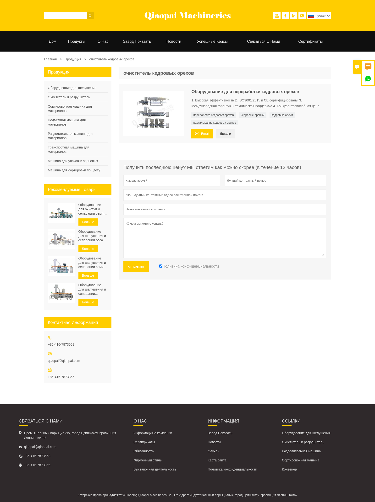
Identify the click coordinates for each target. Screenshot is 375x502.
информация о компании (152, 433)
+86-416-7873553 (61, 344)
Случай (213, 451)
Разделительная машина (301, 451)
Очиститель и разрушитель (69, 97)
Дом (52, 41)
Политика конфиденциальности (232, 469)
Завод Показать (137, 41)
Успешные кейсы (212, 41)
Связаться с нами (263, 41)
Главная (50, 59)
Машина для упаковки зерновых (73, 161)
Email (202, 133)
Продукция (73, 59)
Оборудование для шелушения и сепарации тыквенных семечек (92, 289)
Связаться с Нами (40, 421)
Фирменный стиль (147, 460)
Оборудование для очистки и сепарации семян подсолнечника (91, 209)
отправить (136, 266)
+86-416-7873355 (61, 377)
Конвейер (289, 469)
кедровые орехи (282, 115)
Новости (173, 41)
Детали (225, 134)
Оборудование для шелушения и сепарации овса (92, 236)
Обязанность (143, 451)
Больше (88, 222)
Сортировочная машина (300, 460)
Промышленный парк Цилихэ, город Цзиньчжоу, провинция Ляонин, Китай (70, 435)
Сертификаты (310, 41)
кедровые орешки (253, 115)
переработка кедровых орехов (213, 115)
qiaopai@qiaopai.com (64, 361)
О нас (103, 41)
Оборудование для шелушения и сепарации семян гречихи (92, 262)
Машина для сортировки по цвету (74, 170)
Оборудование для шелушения (72, 88)
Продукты (76, 41)
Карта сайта (217, 460)
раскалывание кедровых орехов (214, 122)
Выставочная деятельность (154, 469)
